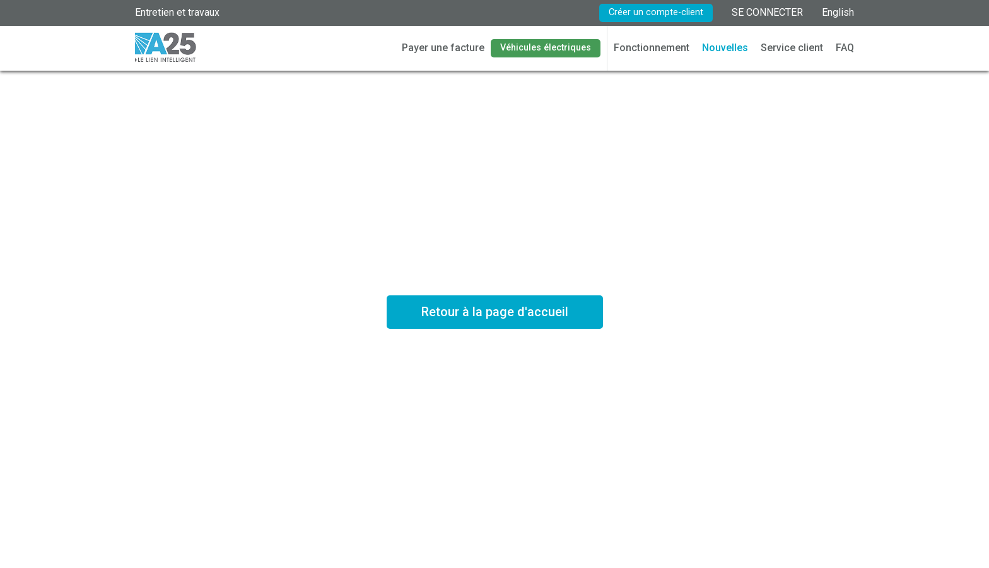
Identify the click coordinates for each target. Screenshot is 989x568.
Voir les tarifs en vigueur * (494, 364)
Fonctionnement (651, 48)
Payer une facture (443, 48)
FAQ (845, 48)
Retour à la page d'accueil (494, 311)
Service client (792, 48)
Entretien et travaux (177, 12)
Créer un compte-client (656, 12)
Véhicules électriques (545, 47)
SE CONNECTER (767, 12)
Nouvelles (725, 48)
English (838, 12)
